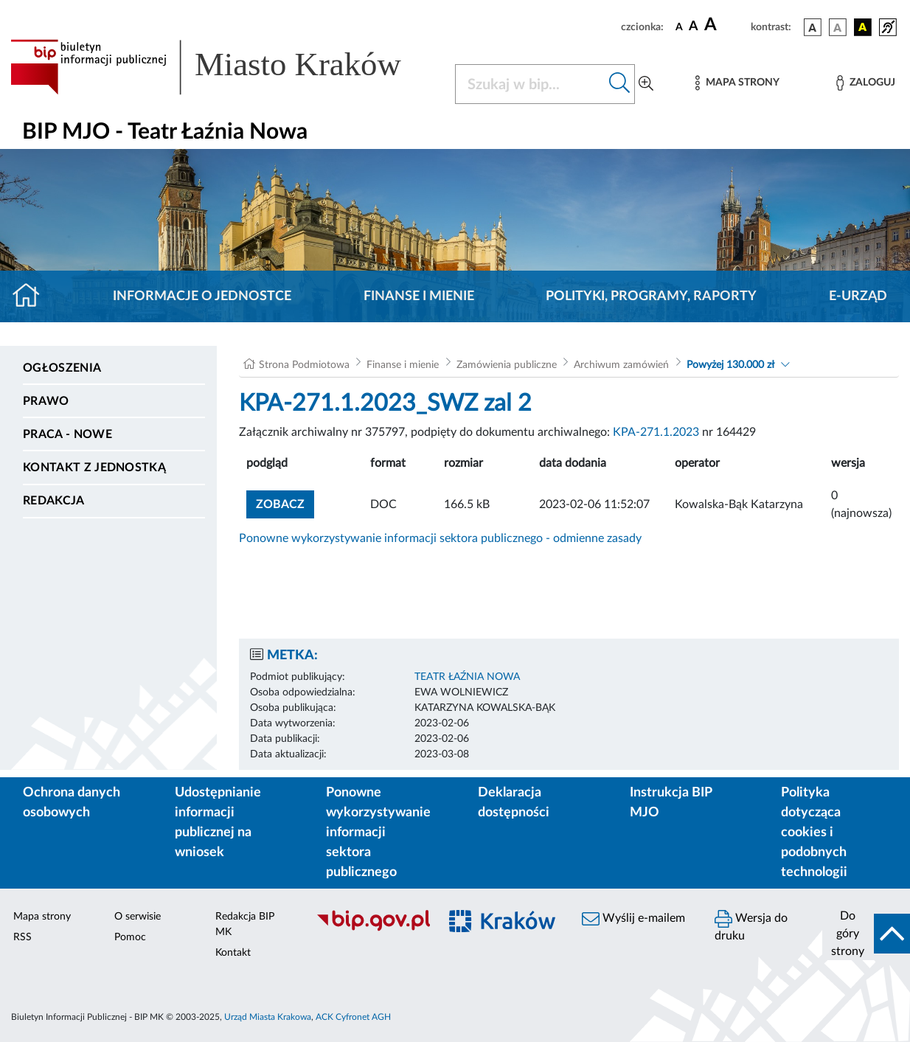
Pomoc (130, 937)
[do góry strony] (866, 933)
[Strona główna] (32, 296)
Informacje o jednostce (202, 296)
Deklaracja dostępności (513, 802)
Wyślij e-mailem (633, 919)
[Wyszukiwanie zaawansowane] (646, 84)
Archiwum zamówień (621, 365)
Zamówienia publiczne (506, 365)
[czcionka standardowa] (679, 26)
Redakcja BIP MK (244, 924)
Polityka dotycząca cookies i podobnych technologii (814, 832)
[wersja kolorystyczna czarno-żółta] (863, 27)
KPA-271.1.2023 (656, 432)
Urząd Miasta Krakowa (267, 1017)
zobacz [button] (285, 502)
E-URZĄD (858, 296)
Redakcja (54, 501)
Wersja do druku (751, 926)
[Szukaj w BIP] (530, 84)
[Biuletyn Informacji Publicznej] (369, 929)
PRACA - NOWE (67, 434)
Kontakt (233, 953)
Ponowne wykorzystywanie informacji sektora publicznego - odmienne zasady (440, 538)
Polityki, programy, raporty (651, 296)
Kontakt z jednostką (94, 467)
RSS (22, 937)
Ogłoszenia (62, 368)
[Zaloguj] (865, 83)
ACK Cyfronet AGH (353, 1017)
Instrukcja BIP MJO (671, 802)
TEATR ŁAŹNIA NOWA (467, 677)
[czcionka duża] (725, 25)
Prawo (46, 401)
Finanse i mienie (419, 296)
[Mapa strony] (737, 83)
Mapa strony (42, 916)
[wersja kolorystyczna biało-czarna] (838, 27)
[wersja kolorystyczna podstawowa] (813, 27)
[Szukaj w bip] (620, 84)
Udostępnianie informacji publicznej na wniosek (218, 822)
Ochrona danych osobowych (71, 802)
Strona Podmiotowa (304, 365)
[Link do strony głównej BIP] (224, 67)
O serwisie (137, 916)
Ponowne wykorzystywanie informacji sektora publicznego (378, 832)
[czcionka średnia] (693, 27)
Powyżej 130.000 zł (730, 365)
